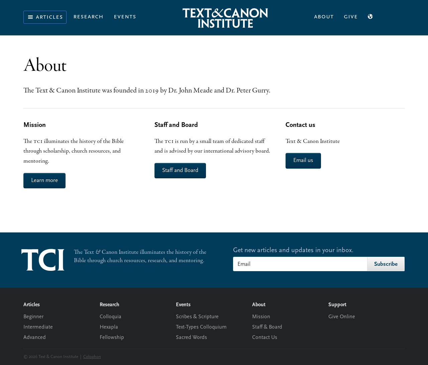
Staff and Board (180, 170)
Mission (261, 317)
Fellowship (112, 337)
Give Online (341, 317)
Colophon (92, 357)
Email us (303, 160)
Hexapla (109, 327)
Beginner (33, 317)
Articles (45, 17)
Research (88, 16)
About (324, 16)
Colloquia (110, 317)
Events (125, 16)
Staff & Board (267, 327)
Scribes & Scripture (197, 317)
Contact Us (264, 337)
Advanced (34, 337)
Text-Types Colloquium (201, 327)
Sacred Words (191, 337)
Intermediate (38, 327)
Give (351, 16)
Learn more (44, 180)
